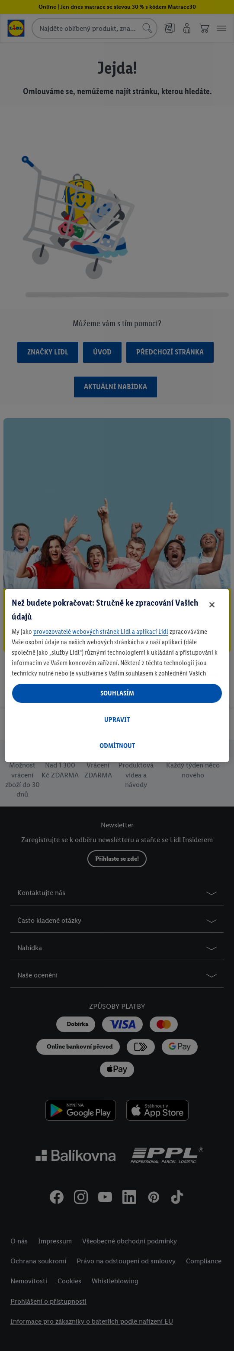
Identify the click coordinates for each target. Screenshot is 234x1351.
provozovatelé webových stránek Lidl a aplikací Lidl (100, 631)
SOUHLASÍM (117, 693)
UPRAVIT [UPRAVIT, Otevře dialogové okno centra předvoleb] (117, 719)
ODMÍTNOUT (117, 745)
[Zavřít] (212, 605)
